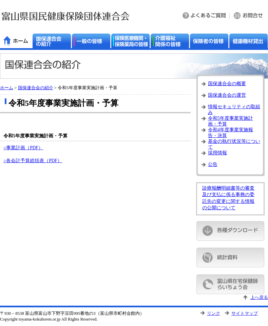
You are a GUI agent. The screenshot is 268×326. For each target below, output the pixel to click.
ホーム (6, 87)
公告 (212, 164)
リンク (213, 313)
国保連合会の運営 (227, 95)
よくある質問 (204, 16)
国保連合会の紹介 (35, 87)
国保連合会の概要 (227, 83)
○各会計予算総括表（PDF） (32, 160)
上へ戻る (259, 297)
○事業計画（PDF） (23, 147)
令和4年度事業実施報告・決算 (230, 131)
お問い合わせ (249, 16)
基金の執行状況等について (234, 143)
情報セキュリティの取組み (234, 108)
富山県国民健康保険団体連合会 (65, 16)
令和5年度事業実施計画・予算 (230, 120)
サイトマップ (244, 313)
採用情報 (217, 152)
